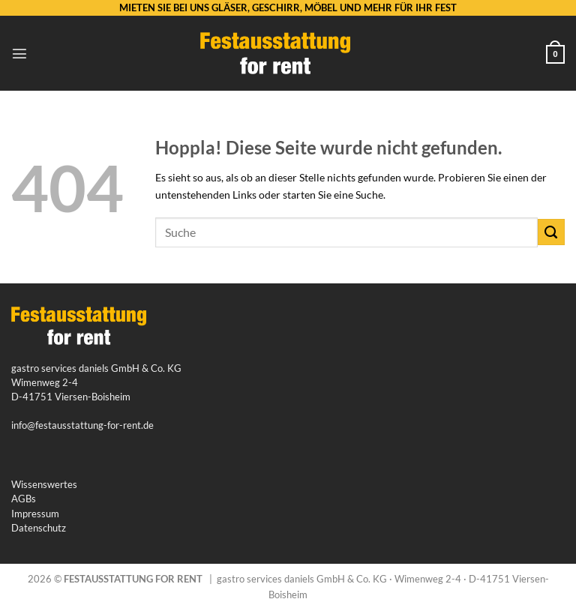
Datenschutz (38, 528)
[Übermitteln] (551, 232)
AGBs (23, 499)
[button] (19, 53)
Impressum (35, 514)
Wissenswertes (44, 484)
